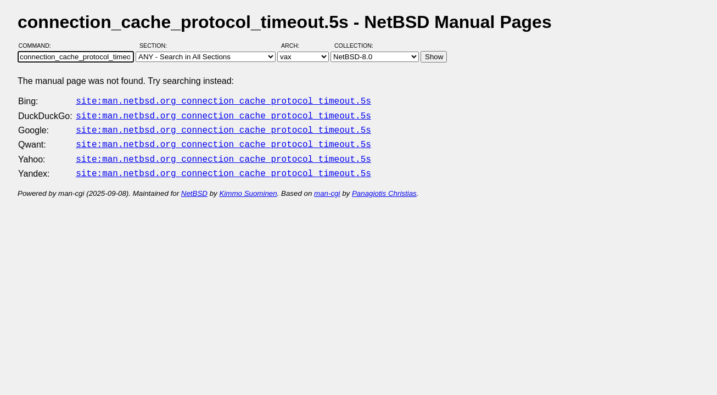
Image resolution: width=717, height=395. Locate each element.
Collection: (353, 45)
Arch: (295, 45)
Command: (38, 45)
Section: (155, 45)
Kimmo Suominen (248, 187)
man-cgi (327, 187)
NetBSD (194, 187)
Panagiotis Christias (384, 187)
